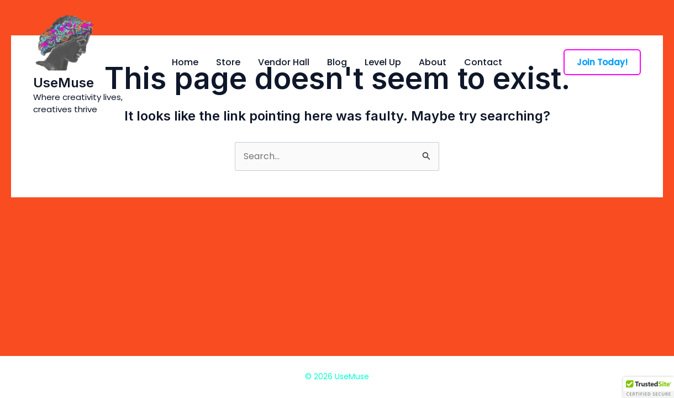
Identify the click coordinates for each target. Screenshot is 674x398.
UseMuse (63, 83)
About (432, 62)
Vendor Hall (283, 62)
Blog (337, 62)
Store (228, 62)
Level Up (383, 62)
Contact (483, 62)
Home (185, 62)
